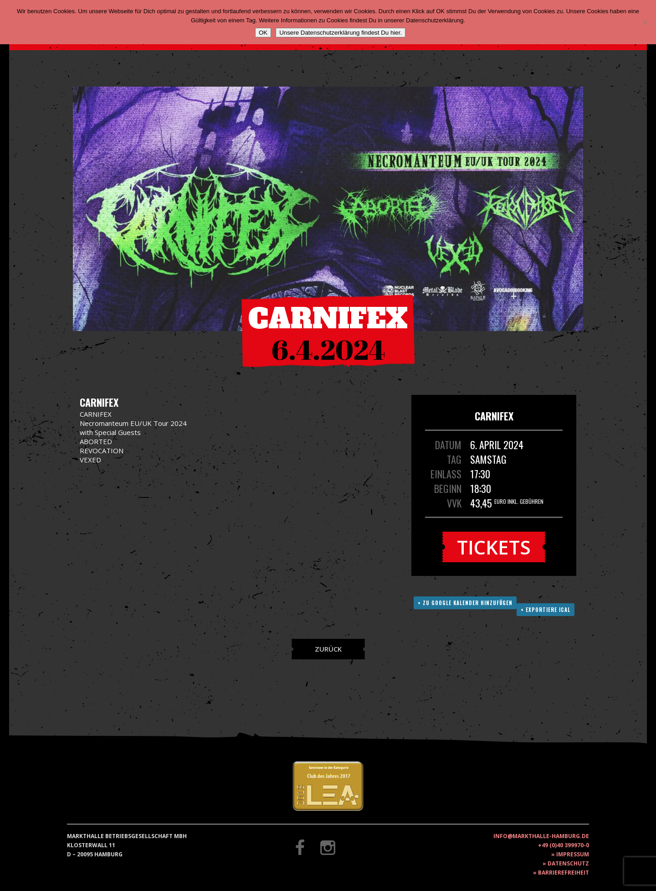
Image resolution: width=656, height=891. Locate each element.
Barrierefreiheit (563, 872)
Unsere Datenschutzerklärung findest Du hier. (340, 32)
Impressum (572, 854)
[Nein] (644, 22)
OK (263, 32)
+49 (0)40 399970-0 (563, 845)
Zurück (328, 648)
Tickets (494, 547)
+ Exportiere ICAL (545, 609)
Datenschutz (568, 863)
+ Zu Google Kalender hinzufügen (465, 602)
